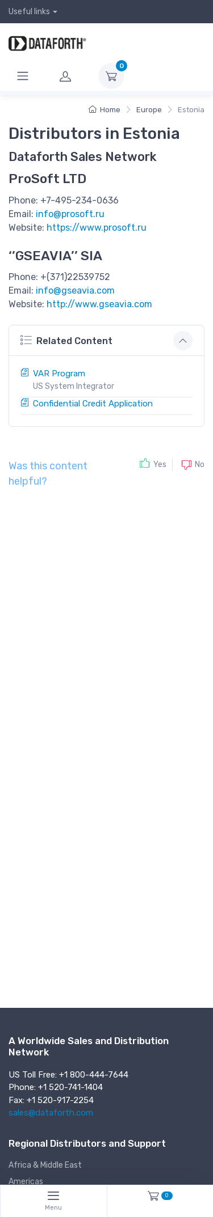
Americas (26, 1181)
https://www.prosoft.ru (97, 227)
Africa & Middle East (45, 1165)
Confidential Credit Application (93, 403)
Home (104, 109)
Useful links (29, 11)
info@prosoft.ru (70, 214)
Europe (149, 109)
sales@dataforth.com (51, 1113)
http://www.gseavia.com (99, 304)
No (199, 464)
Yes (159, 464)
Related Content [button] (66, 340)
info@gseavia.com (75, 290)
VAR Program (59, 373)
